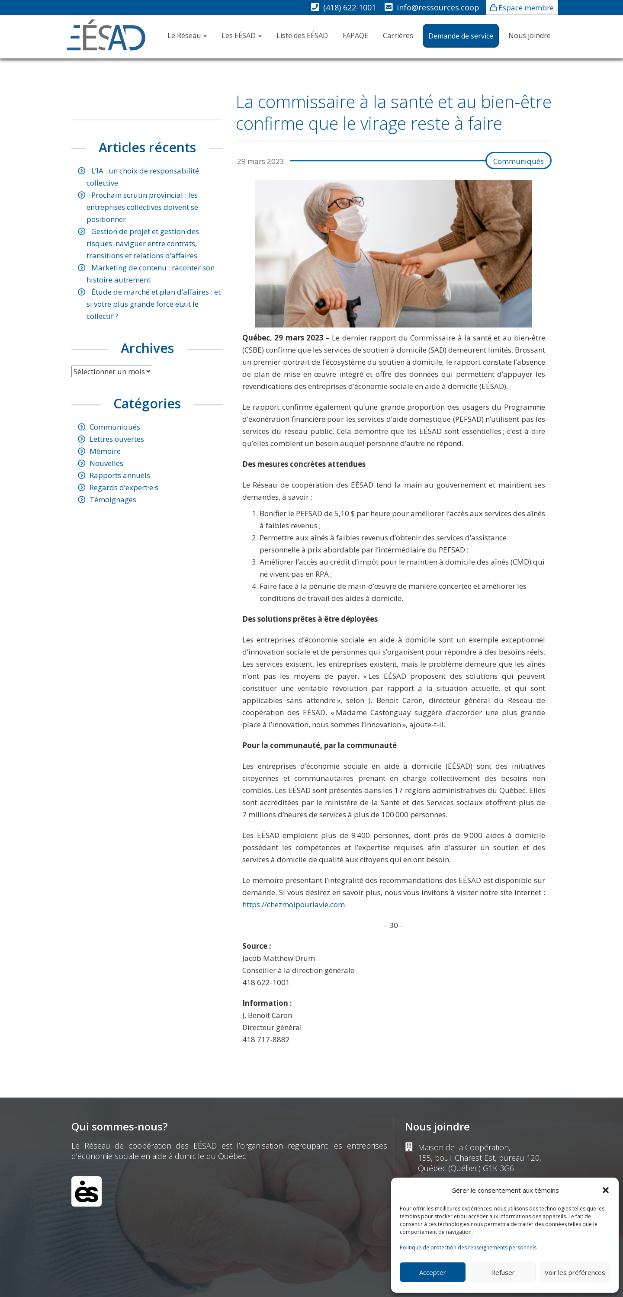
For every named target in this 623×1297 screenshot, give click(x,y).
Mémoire (105, 451)
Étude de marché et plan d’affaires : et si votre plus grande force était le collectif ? (154, 304)
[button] (605, 1190)
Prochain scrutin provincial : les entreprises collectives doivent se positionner (142, 207)
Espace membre (526, 8)
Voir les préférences (575, 1272)
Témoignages (113, 499)
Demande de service (460, 36)
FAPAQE (355, 35)
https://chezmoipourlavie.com (293, 904)
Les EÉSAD (242, 35)
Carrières (398, 35)
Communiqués (518, 161)
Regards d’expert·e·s (124, 487)
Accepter (432, 1272)
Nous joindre (529, 35)
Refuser (503, 1272)
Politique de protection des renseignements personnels (468, 1247)
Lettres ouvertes (117, 439)
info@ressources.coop (438, 7)
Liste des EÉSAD (302, 35)
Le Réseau (187, 35)
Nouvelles (106, 463)
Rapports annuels (120, 475)
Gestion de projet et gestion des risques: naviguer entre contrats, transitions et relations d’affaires (143, 243)
